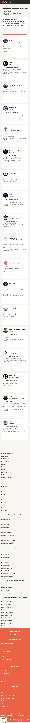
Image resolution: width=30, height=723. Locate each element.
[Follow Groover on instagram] (10, 634)
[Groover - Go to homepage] (15, 631)
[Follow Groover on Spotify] (17, 634)
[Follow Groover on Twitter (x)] (19, 634)
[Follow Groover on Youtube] (15, 634)
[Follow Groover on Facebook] (12, 634)
